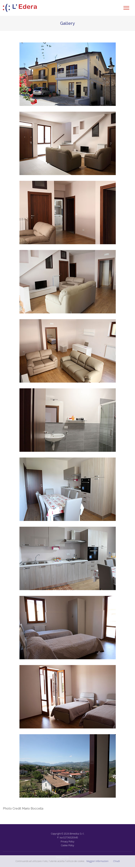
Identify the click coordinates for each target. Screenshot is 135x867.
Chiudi (116, 861)
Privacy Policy (67, 841)
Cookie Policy (67, 845)
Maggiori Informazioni (97, 861)
